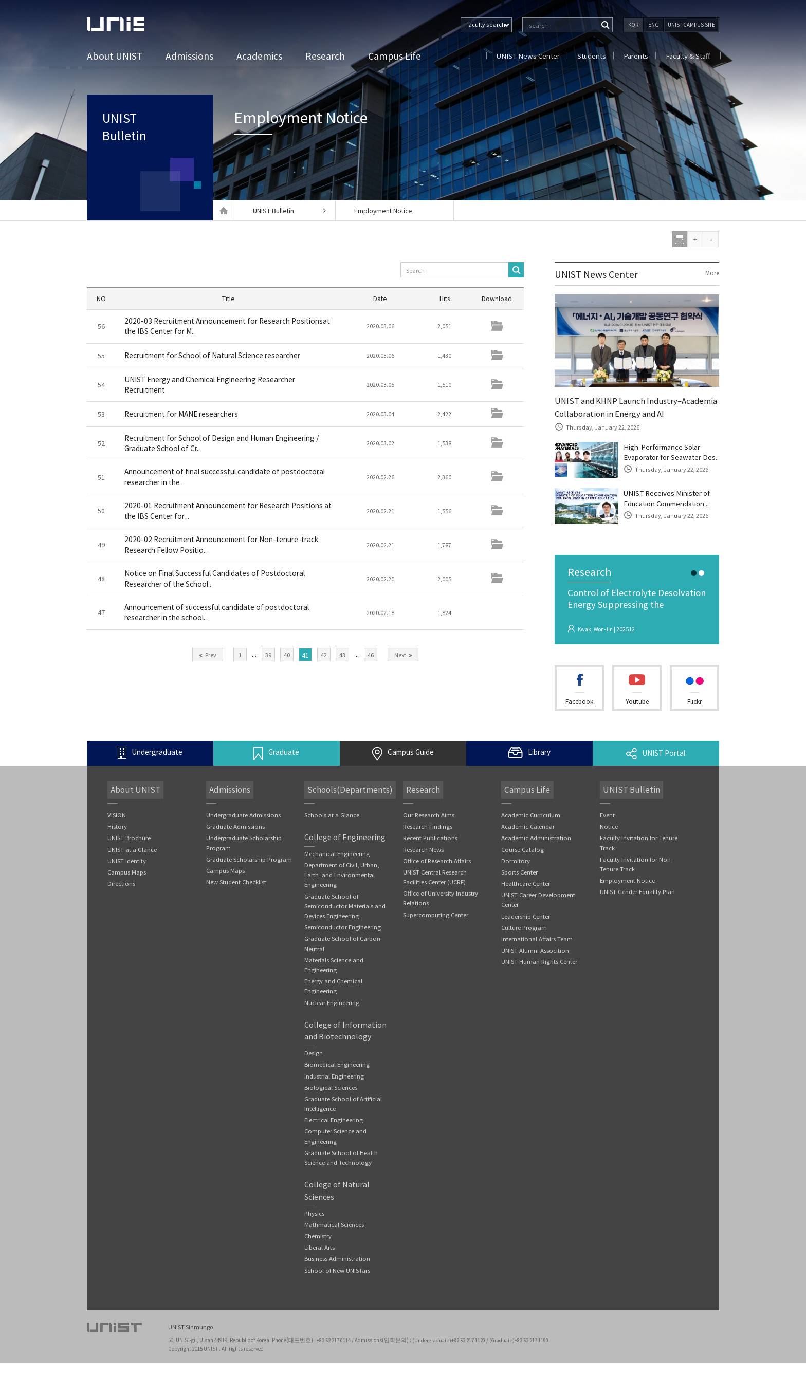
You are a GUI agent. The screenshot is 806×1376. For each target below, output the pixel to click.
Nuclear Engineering (332, 1019)
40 (287, 658)
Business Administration (337, 1278)
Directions (121, 898)
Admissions (191, 55)
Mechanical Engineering (337, 867)
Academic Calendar (528, 840)
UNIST (128, 24)
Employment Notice (385, 210)
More (711, 273)
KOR (633, 24)
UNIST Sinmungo (191, 1340)
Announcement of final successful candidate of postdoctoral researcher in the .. (206, 479)
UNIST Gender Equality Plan (638, 906)
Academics (261, 55)
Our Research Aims (429, 829)
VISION (116, 829)
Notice (609, 840)
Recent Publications (431, 852)
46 (371, 658)
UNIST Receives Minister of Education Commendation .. (671, 515)
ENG (653, 24)
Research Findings (428, 840)
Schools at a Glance (331, 829)
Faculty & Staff (687, 56)
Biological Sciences (330, 1105)
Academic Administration (536, 852)
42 (324, 658)
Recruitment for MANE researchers (185, 415)
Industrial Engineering (334, 1093)
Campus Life (396, 55)
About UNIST (115, 55)
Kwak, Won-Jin (597, 649)
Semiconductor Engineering (342, 942)
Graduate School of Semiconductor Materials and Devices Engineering (345, 920)
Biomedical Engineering (337, 1081)
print (680, 239)
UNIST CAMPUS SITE (691, 24)
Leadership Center (526, 931)
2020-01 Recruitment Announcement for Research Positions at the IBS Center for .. (212, 513)
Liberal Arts (319, 1267)
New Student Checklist (236, 896)
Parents (634, 56)
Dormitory (515, 875)
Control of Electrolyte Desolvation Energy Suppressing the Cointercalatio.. (636, 625)
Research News (423, 863)
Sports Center (519, 886)
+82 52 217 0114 (335, 1352)
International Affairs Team (537, 954)
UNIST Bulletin (136, 136)
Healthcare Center (526, 898)
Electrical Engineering (334, 1137)
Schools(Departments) (347, 804)
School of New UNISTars (337, 1290)
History (117, 840)
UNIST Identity (126, 875)
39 (268, 658)
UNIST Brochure (129, 852)
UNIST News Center (523, 56)
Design (313, 1070)
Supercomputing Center (436, 929)
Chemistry (318, 1255)
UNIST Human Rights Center (539, 977)
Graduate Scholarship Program (249, 873)
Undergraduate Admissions (243, 829)
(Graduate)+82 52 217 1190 (522, 1352)
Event (607, 829)
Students (589, 56)
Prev (207, 658)
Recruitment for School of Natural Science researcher (218, 356)
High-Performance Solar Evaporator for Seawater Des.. (667, 461)
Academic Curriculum (531, 829)
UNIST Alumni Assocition (535, 966)
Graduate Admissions (235, 840)
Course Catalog (523, 863)
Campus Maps (126, 886)
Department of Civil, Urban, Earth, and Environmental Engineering (342, 889)
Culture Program (524, 943)
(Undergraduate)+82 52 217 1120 (450, 1352)
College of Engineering (345, 851)
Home (223, 210)
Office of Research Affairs (437, 875)
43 (342, 658)
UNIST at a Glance (132, 863)
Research (326, 55)
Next (403, 658)
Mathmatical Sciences (334, 1244)
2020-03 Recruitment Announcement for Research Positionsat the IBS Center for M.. (212, 326)
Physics (314, 1232)
